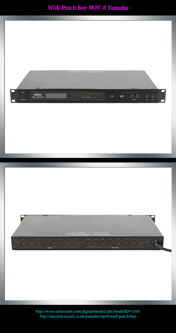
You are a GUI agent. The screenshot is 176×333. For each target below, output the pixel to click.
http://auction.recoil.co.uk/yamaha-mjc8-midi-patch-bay (88, 316)
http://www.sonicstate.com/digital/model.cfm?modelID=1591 (88, 311)
